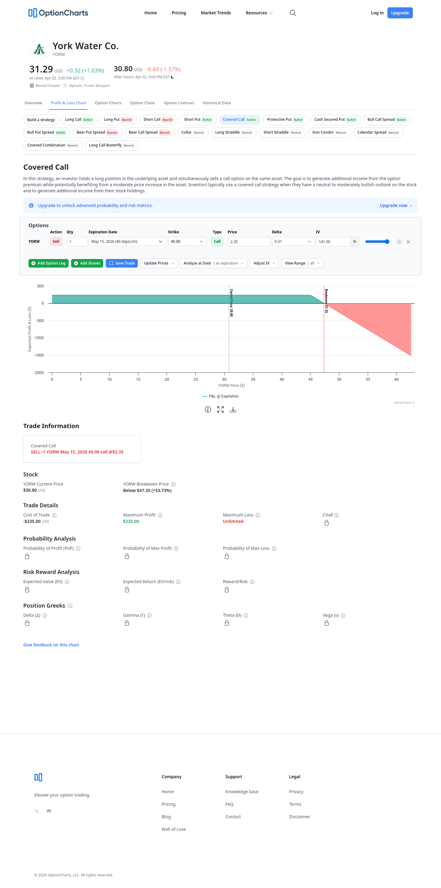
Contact (233, 817)
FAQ (229, 804)
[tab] (41, 120)
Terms (295, 804)
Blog (166, 817)
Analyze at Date (214, 263)
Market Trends (216, 13)
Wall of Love (174, 829)
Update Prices (159, 263)
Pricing (179, 13)
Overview (33, 102)
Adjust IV (265, 263)
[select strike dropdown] (187, 241)
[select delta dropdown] (293, 241)
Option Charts (108, 102)
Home (151, 13)
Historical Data (217, 102)
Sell (56, 241)
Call (217, 241)
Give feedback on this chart (51, 645)
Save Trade (122, 263)
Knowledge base (241, 791)
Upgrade (400, 13)
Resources (260, 13)
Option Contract (179, 102)
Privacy (296, 791)
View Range (303, 263)
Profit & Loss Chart (68, 102)
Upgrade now (396, 205)
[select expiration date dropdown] (128, 241)
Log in (377, 13)
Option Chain (142, 102)
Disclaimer (299, 817)
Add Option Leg (48, 263)
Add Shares (87, 263)
